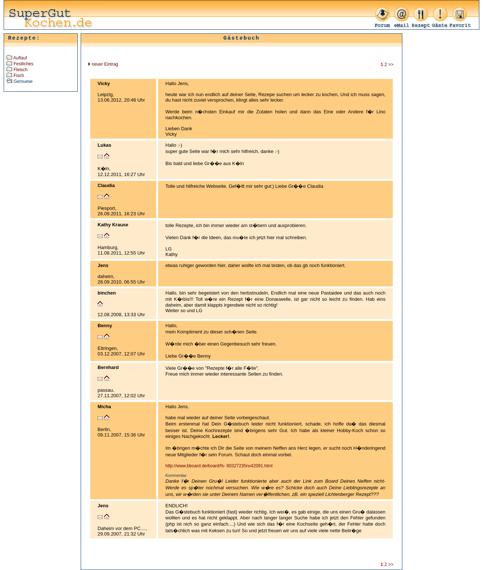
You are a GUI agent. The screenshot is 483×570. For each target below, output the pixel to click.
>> (391, 64)
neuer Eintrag (103, 64)
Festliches (23, 63)
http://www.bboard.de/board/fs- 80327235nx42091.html (218, 465)
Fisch (19, 75)
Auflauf (20, 58)
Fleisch (21, 69)
